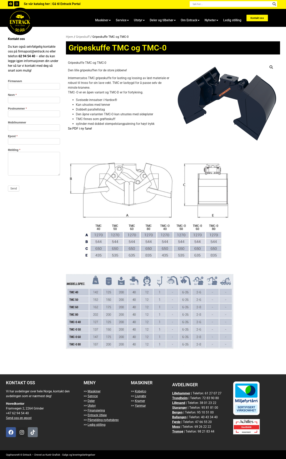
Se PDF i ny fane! (80, 128)
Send (13, 188)
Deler (91, 401)
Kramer (140, 401)
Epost (12, 136)
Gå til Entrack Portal (66, 4)
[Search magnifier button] (274, 4)
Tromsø (177, 431)
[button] (271, 67)
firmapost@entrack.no (33, 51)
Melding (14, 149)
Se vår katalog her (37, 4)
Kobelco (140, 391)
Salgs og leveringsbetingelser (78, 454)
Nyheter (211, 20)
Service (122, 20)
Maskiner (103, 20)
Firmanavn (15, 81)
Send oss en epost (19, 418)
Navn (12, 94)
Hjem (69, 37)
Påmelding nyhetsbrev (103, 420)
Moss (176, 427)
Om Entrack (190, 20)
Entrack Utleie (97, 415)
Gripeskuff (83, 37)
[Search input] (232, 4)
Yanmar (140, 406)
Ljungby (140, 396)
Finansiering (96, 410)
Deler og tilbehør (163, 20)
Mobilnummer (17, 122)
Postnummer (17, 108)
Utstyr (139, 20)
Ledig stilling (232, 20)
